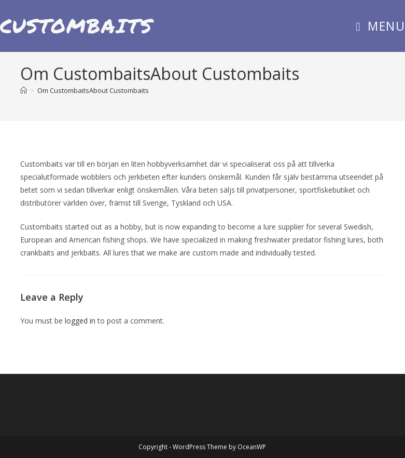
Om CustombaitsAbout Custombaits (93, 90)
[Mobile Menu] (380, 26)
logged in (80, 321)
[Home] (23, 90)
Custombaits (76, 25)
